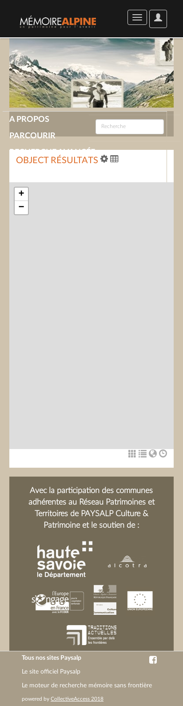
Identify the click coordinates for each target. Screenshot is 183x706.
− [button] (21, 207)
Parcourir (32, 136)
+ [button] (21, 194)
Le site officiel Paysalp (51, 672)
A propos (29, 120)
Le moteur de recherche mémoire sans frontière (87, 685)
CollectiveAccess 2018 (77, 699)
